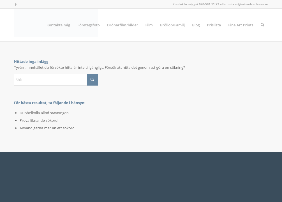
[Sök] (262, 25)
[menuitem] (58, 25)
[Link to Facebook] (15, 4)
